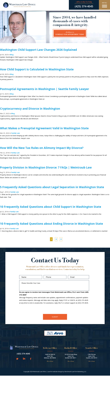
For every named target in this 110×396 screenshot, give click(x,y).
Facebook (30, 359)
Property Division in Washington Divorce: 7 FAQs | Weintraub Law (46, 167)
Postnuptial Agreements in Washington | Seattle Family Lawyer (44, 89)
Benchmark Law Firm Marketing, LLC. (76, 371)
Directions (50, 361)
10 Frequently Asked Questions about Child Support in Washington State (50, 207)
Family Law (15, 133)
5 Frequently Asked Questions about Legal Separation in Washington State (52, 187)
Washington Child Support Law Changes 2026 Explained (38, 50)
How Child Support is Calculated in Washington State (37, 69)
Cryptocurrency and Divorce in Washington (30, 109)
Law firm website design (54, 371)
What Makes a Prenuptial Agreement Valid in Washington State (44, 128)
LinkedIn (24, 358)
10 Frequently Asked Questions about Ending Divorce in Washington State (51, 224)
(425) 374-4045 (84, 6)
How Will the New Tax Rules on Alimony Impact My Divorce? (41, 148)
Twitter (17, 359)
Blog (12, 55)
